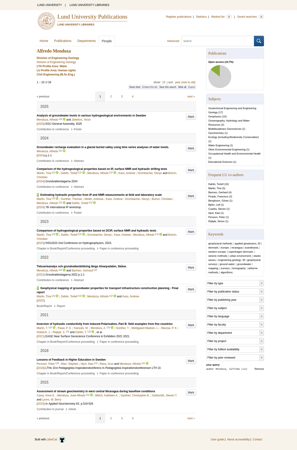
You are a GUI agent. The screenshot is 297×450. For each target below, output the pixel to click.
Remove (259, 368)
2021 (41, 336)
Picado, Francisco (218, 196)
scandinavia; (251, 247)
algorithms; (227, 272)
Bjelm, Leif (214, 204)
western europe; (217, 251)
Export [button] (191, 87)
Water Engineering (218, 145)
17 (220, 112)
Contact (257, 439)
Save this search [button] (167, 87)
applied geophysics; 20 (247, 243)
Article (72, 409)
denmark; (213, 247)
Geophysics (214, 116)
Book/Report (44, 306)
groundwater (244, 264)
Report (61, 306)
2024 (41, 155)
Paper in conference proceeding (119, 248)
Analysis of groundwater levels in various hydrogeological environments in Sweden (91, 115)
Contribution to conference (53, 129)
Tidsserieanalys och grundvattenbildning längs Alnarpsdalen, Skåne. (82, 266)
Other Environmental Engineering (227, 149)
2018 (41, 368)
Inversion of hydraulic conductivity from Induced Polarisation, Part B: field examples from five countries (105, 324)
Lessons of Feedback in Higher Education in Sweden (71, 359)
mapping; (213, 268)
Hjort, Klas (214, 213)
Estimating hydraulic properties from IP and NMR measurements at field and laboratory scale (101, 194)
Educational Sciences (220, 161)
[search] (217, 41)
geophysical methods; (220, 243)
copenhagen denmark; (240, 251)
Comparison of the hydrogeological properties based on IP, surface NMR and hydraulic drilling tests (102, 169)
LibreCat (56, 439)
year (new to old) (185, 82)
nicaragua (236, 247)
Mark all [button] (182, 87)
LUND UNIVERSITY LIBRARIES (89, 5)
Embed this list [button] (149, 87)
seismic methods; (218, 255)
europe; (225, 247)
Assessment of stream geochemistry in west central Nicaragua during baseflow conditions (96, 391)
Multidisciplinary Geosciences (224, 128)
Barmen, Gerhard (218, 192)
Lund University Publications (92, 16)
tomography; (239, 268)
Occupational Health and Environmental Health (234, 153)
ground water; (227, 264)
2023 (41, 243)
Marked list (221, 16)
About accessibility (238, 439)
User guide (217, 439)
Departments (86, 41)
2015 (41, 403)
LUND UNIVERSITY (49, 5)
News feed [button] (134, 87)
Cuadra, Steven (217, 208)
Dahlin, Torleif (215, 184)
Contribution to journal (50, 409)
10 (163, 82)
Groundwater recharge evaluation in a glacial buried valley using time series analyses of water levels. (103, 147)
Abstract (79, 161)
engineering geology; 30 (231, 260)
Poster (78, 129)
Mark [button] (191, 116)
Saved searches (250, 16)
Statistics (201, 16)
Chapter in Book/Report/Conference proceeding (66, 248)
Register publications (178, 16)
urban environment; (241, 255)
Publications (63, 41)
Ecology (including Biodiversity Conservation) (233, 137)
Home (44, 41)
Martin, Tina (214, 188)
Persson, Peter (216, 217)
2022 (41, 274)
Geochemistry (216, 133)
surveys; (225, 268)
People (107, 41)
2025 (41, 123)
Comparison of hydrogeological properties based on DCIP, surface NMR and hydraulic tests (96, 230)
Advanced (173, 41)
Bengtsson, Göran (218, 200)
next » (191, 96)
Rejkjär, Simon (216, 221)
